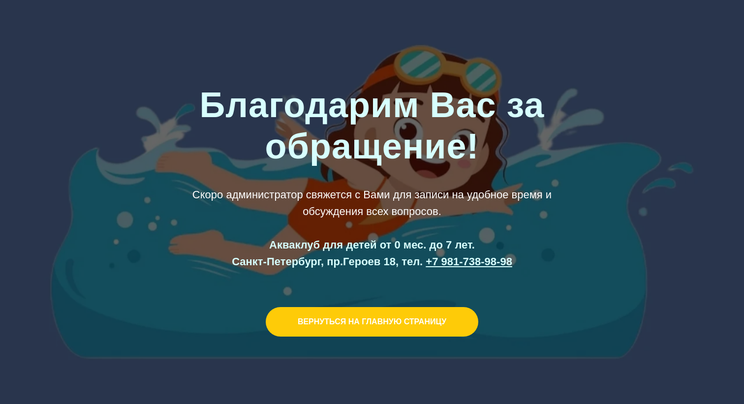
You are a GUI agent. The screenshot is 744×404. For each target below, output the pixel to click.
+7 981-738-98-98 (469, 261)
